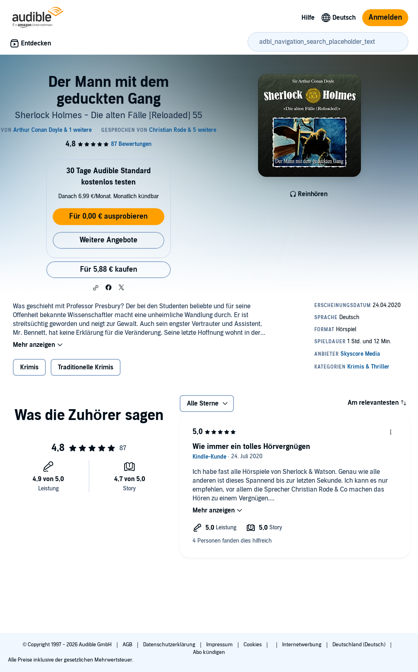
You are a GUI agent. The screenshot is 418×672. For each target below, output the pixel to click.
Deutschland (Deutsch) (359, 644)
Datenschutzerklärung (170, 644)
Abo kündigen (209, 652)
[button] (95, 288)
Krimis (29, 367)
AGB (128, 644)
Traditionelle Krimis (85, 367)
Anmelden (385, 17)
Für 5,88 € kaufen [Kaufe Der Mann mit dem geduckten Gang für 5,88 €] (108, 269)
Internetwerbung (302, 644)
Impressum (220, 644)
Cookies (253, 644)
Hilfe (308, 18)
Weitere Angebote (108, 240)
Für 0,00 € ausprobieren (108, 216)
